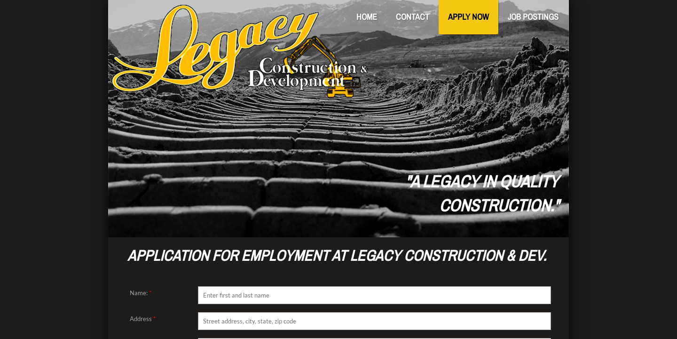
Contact (412, 17)
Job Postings (533, 17)
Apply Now (468, 17)
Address (143, 319)
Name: (140, 293)
